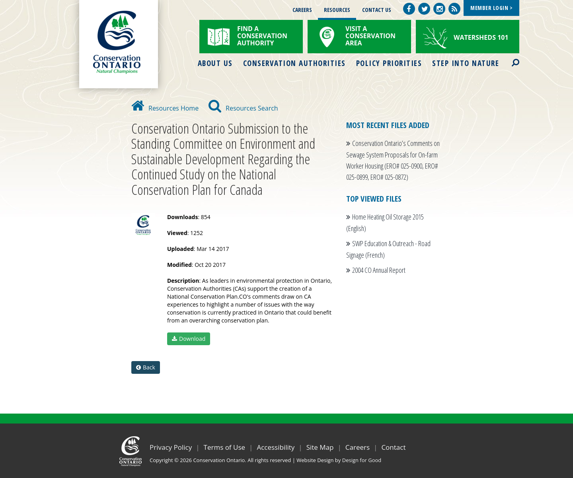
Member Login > (491, 8)
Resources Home (165, 108)
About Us (215, 63)
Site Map (320, 447)
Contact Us (376, 10)
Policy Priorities (389, 63)
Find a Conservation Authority (262, 35)
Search (508, 57)
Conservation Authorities (294, 63)
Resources (337, 10)
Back (145, 367)
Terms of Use (225, 447)
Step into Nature (465, 63)
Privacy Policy (171, 447)
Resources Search (243, 108)
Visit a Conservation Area (370, 35)
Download (188, 338)
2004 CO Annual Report (378, 270)
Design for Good (362, 460)
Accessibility (275, 447)
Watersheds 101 (481, 37)
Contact (393, 447)
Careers (302, 10)
